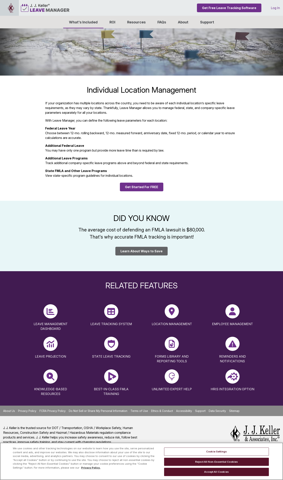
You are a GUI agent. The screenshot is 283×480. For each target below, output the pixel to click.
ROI (112, 22)
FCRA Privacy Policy (53, 410)
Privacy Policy (27, 410)
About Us (9, 410)
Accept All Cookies (216, 471)
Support (207, 22)
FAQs (161, 22)
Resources (136, 22)
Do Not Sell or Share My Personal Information (98, 410)
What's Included (83, 22)
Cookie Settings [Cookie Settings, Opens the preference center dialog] (216, 451)
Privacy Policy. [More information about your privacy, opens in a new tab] (90, 467)
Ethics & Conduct (162, 410)
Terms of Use (139, 410)
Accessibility (184, 410)
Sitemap (234, 410)
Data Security (217, 410)
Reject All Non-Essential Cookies (216, 461)
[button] (183, 22)
